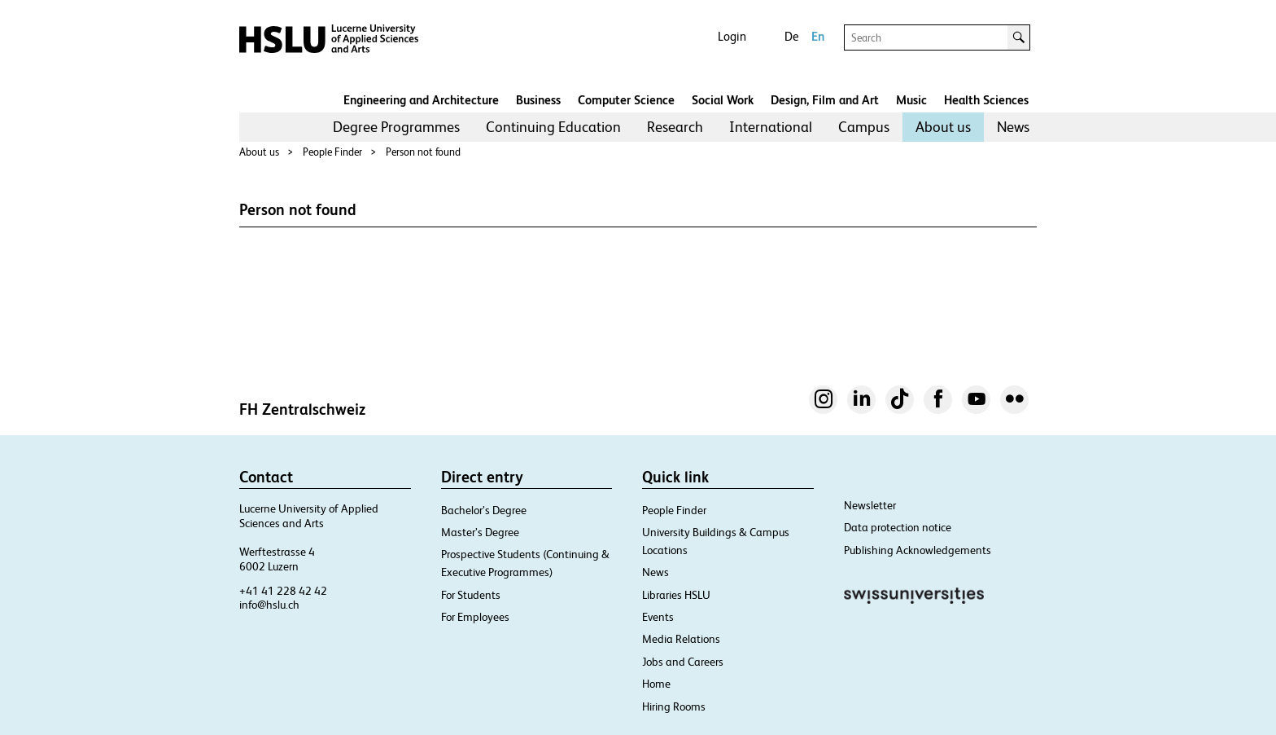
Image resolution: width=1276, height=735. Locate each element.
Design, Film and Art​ (825, 100)
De (791, 36)
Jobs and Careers (682, 661)
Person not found (423, 152)
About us (943, 126)
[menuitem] (396, 127)
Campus (863, 126)
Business (538, 100)
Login (732, 36)
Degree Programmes (396, 126)
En (817, 36)
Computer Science (626, 100)
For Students (470, 594)
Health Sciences (986, 100)
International (770, 126)
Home (656, 683)
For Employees (475, 616)
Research (675, 126)
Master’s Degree (480, 532)
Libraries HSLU (676, 594)
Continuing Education (553, 126)
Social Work (723, 100)
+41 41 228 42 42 (283, 590)
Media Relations (681, 638)
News (1013, 126)
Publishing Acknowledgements (917, 550)
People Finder (332, 152)
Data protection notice (897, 527)
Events (658, 616)
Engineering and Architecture (421, 100)
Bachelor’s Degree (484, 510)
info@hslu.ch (269, 604)
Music (911, 100)
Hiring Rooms (674, 706)
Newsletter (870, 505)
